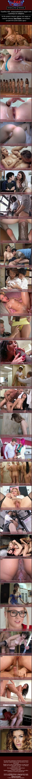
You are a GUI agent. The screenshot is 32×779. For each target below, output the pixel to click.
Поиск (15, 7)
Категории (10, 7)
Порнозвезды (21, 7)
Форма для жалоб (16, 776)
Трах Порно (17, 18)
